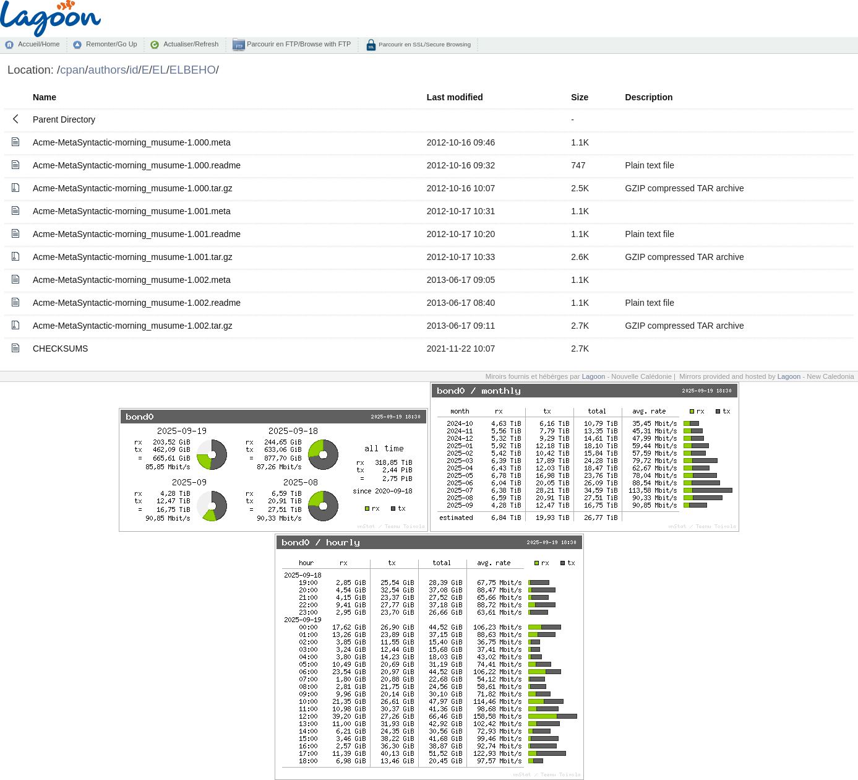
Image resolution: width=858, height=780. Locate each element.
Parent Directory (64, 119)
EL (159, 69)
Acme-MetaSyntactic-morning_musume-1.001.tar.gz (133, 257)
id (133, 69)
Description (649, 97)
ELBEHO (192, 69)
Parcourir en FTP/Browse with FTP (298, 44)
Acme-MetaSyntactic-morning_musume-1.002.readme (137, 303)
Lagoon (594, 376)
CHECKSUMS (60, 348)
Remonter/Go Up (111, 44)
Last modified (455, 97)
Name (44, 97)
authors (107, 69)
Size (579, 97)
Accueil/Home (38, 44)
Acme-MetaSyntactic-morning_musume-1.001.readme (137, 234)
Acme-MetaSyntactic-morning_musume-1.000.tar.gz (133, 188)
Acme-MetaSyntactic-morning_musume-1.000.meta (132, 142)
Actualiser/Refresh (190, 44)
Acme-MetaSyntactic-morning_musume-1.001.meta (132, 211)
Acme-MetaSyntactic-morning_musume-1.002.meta (132, 280)
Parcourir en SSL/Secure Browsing (424, 44)
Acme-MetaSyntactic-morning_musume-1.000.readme (137, 165)
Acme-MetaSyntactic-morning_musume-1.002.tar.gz (133, 326)
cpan (72, 69)
